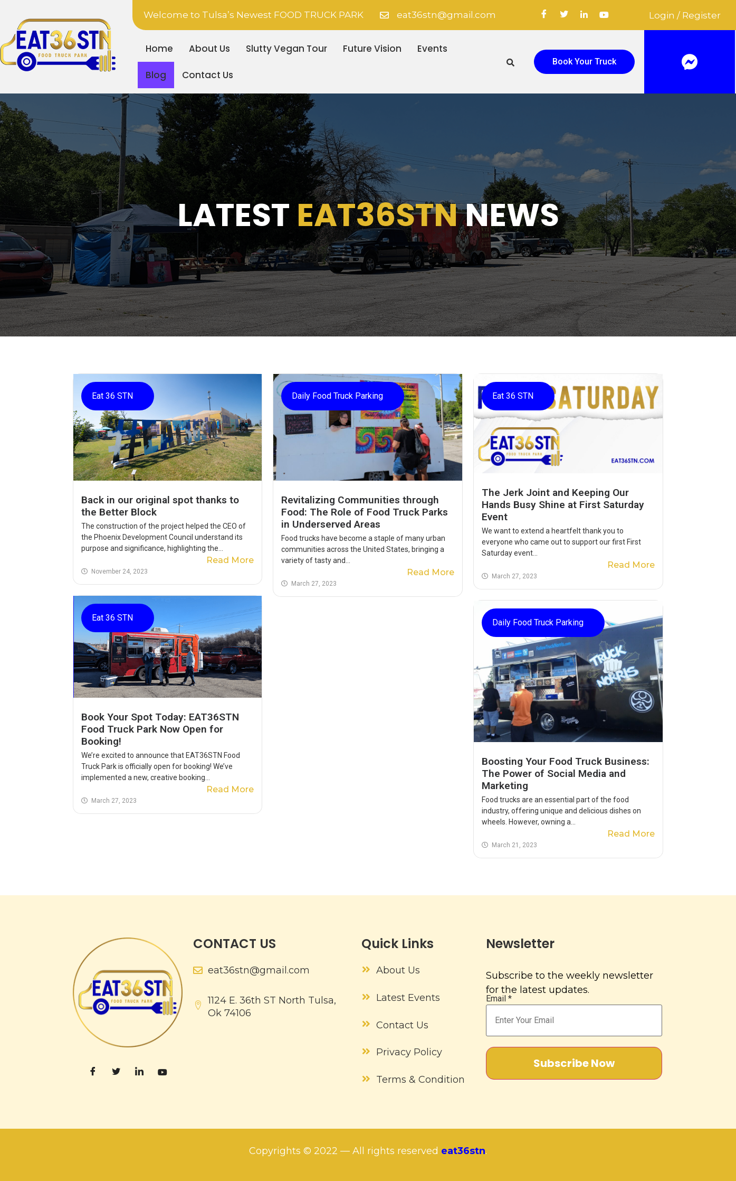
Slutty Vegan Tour (286, 48)
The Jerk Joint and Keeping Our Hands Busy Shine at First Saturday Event (563, 504)
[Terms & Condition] (366, 1078)
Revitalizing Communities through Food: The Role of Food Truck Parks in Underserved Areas (364, 512)
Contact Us (207, 75)
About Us (209, 48)
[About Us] (366, 969)
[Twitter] (564, 15)
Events (432, 48)
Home (159, 48)
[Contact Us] (366, 1023)
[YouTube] (604, 15)
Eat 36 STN (112, 396)
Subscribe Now (574, 1063)
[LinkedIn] (139, 1072)
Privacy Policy (409, 1052)
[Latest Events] (366, 996)
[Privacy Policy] (366, 1051)
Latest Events (408, 998)
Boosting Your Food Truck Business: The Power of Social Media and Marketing (565, 773)
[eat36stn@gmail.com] (384, 15)
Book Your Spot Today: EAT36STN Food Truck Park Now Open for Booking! (160, 729)
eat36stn (463, 1151)
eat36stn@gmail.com (446, 15)
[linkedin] (584, 15)
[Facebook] (544, 15)
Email (499, 999)
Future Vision (372, 48)
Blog (156, 75)
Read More (230, 560)
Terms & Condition (420, 1079)
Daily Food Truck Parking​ (337, 396)
